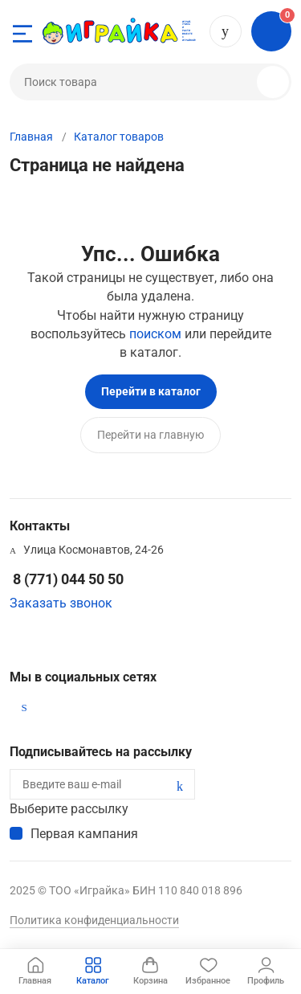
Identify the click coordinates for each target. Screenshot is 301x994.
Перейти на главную (150, 434)
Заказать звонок (61, 603)
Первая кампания (84, 833)
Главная (31, 136)
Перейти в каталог (151, 391)
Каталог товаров (119, 136)
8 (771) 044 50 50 (225, 31)
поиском (155, 334)
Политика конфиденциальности (94, 920)
